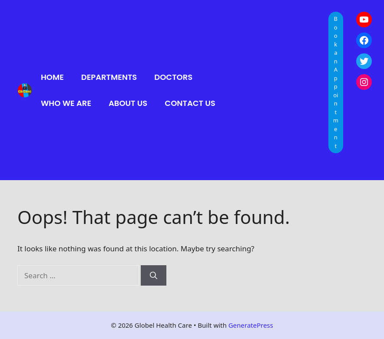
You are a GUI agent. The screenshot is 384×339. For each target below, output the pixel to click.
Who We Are (66, 103)
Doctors (173, 77)
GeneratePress (250, 325)
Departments (109, 77)
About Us (128, 103)
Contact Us (190, 103)
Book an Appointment (335, 82)
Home (52, 77)
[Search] (153, 275)
